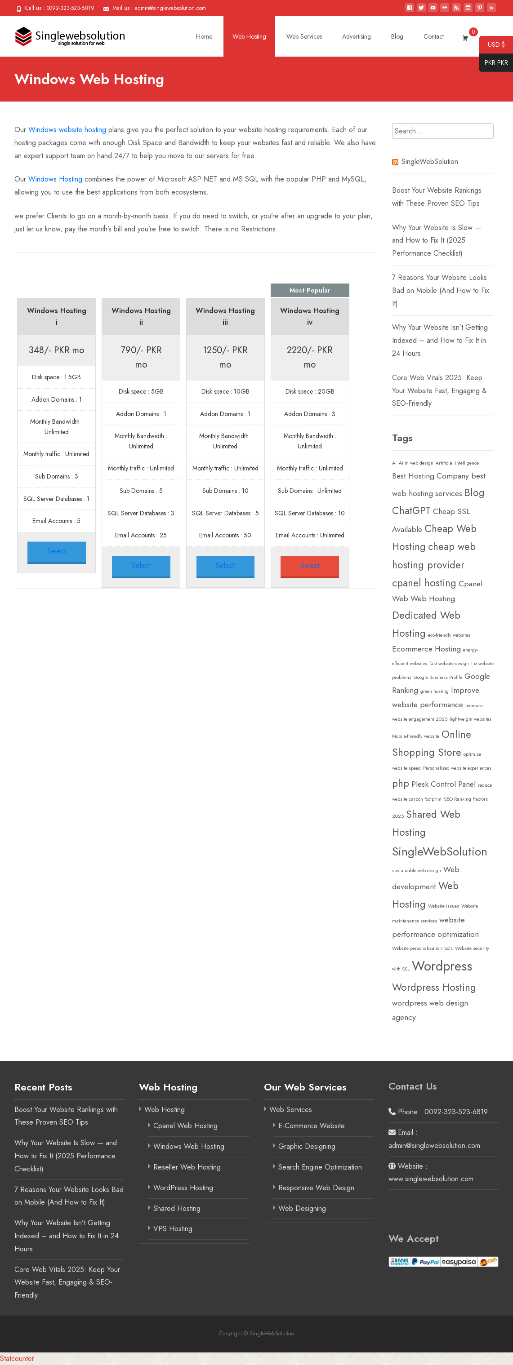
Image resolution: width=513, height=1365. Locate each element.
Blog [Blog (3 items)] (474, 492)
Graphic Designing (306, 1146)
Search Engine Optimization (320, 1167)
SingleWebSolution (429, 161)
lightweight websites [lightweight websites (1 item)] (470, 719)
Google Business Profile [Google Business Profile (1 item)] (438, 677)
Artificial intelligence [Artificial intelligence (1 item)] (457, 463)
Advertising (356, 36)
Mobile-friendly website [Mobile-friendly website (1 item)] (415, 736)
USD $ (492, 45)
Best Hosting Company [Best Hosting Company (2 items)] (430, 476)
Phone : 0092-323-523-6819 (438, 1112)
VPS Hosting (172, 1228)
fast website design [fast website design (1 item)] (449, 663)
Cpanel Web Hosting (185, 1126)
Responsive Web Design (316, 1188)
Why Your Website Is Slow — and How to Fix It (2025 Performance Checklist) (436, 240)
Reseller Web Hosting (187, 1167)
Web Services (304, 36)
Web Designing (302, 1208)
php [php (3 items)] (400, 783)
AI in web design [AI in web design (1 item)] (416, 463)
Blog (397, 36)
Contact (434, 36)
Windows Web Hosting (188, 1146)
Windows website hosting (67, 129)
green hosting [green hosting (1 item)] (434, 691)
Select (56, 551)
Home (204, 36)
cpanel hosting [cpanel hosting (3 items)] (424, 583)
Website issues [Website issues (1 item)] (443, 906)
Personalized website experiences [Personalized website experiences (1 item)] (457, 768)
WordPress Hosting (183, 1188)
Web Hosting (249, 36)
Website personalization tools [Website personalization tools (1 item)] (422, 948)
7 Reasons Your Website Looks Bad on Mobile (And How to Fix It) (440, 290)
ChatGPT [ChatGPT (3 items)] (411, 510)
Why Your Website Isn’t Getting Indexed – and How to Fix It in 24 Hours (440, 340)
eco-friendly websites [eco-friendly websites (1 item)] (449, 635)
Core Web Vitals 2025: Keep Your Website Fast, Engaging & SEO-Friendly (439, 390)
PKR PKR (493, 63)
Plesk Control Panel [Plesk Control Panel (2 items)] (443, 784)
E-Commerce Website (311, 1126)
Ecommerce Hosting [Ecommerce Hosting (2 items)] (426, 649)
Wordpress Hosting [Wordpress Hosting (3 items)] (434, 987)
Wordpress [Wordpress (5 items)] (442, 966)
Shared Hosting (177, 1208)
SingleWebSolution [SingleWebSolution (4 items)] (439, 851)
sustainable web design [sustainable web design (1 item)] (416, 870)
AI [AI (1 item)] (394, 463)
